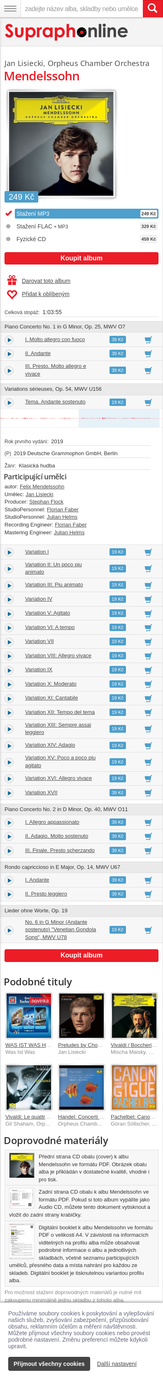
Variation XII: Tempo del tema (60, 712)
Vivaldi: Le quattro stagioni (36, 1117)
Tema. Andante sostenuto (55, 402)
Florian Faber (63, 509)
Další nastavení (117, 1364)
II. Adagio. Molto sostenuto (56, 836)
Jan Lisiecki (24, 63)
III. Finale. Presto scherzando (60, 850)
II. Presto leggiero (46, 894)
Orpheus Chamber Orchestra (99, 63)
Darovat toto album (38, 281)
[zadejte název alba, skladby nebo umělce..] (82, 8)
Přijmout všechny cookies (49, 1364)
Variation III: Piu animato (54, 584)
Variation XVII (41, 792)
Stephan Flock (46, 502)
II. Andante (38, 353)
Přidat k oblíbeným (38, 295)
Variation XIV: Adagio (50, 745)
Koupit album (81, 258)
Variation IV (38, 599)
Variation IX (38, 669)
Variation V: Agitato (47, 613)
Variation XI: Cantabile (51, 698)
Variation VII (39, 641)
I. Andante (37, 880)
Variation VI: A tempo (50, 627)
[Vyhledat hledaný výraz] (152, 8)
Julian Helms (62, 517)
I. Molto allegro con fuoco (55, 339)
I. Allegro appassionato (52, 822)
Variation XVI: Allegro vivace (58, 778)
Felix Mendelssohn (42, 486)
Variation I (37, 552)
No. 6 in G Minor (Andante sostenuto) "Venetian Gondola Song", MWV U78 (60, 929)
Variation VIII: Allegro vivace (58, 655)
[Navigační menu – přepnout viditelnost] (10, 8)
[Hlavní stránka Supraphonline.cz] (66, 32)
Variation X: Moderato (51, 684)
